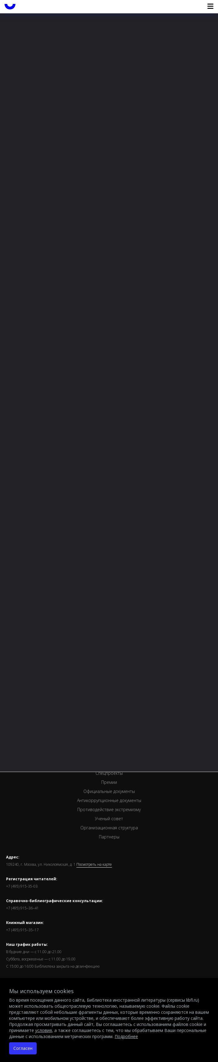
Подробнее (126, 1036)
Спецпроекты (109, 773)
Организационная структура (109, 828)
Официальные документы (109, 791)
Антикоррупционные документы (109, 800)
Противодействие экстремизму (109, 809)
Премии (109, 782)
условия (43, 1030)
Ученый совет (109, 818)
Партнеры (109, 837)
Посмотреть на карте (94, 864)
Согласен (22, 1048)
